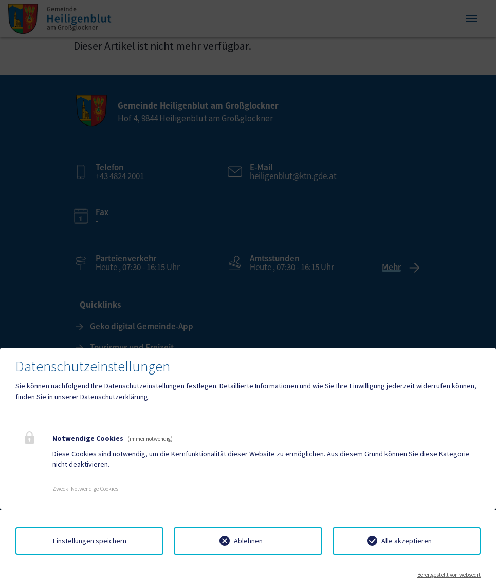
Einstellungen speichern (89, 540)
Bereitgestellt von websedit (449, 574)
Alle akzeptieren (406, 540)
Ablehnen (248, 540)
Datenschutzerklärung (114, 396)
